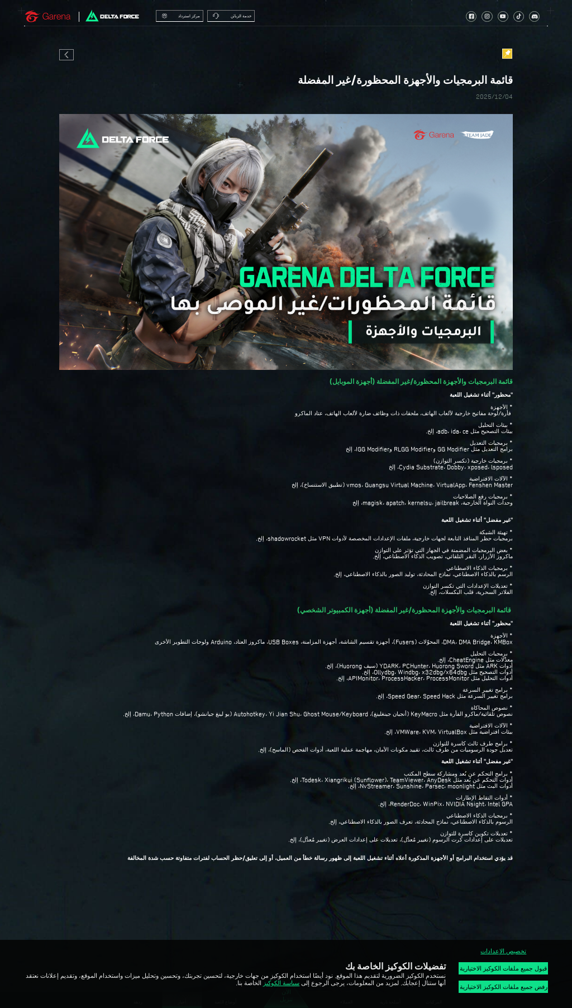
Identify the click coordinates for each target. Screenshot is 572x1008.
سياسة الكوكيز (281, 983)
